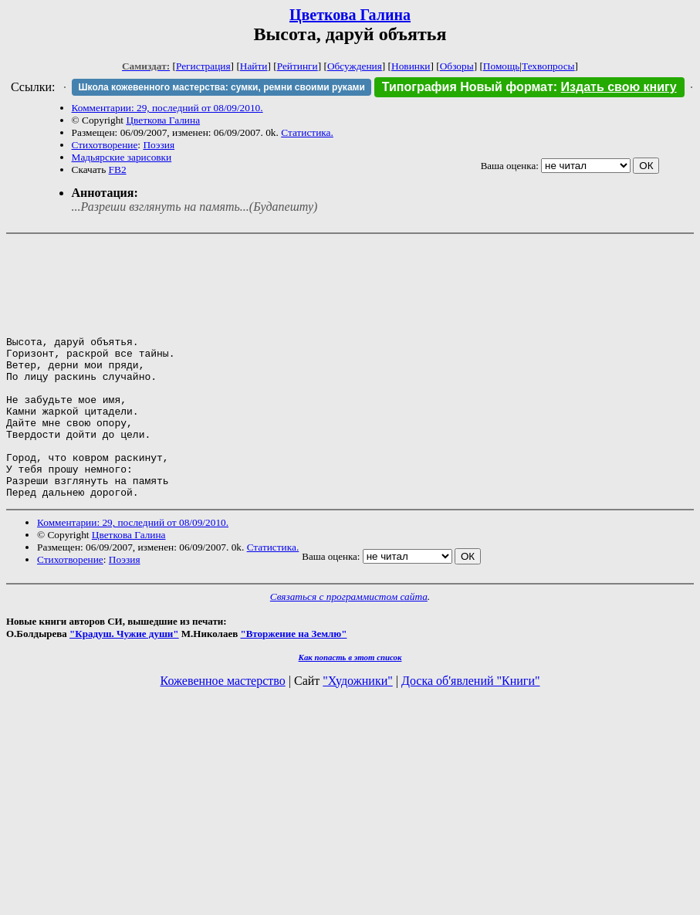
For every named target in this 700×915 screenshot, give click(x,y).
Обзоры (457, 66)
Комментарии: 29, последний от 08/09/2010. (167, 108)
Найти (254, 66)
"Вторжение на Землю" (293, 684)
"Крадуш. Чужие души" (124, 684)
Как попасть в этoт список (350, 708)
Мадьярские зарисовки (122, 157)
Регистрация (203, 66)
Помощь (501, 66)
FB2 (118, 169)
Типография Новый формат (467, 86)
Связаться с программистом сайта (349, 647)
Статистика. (307, 132)
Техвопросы (548, 66)
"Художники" (357, 731)
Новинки (410, 66)
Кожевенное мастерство (223, 731)
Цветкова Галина (350, 14)
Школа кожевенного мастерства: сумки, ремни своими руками (221, 87)
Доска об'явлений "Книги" (470, 731)
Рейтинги (297, 66)
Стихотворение (105, 145)
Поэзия (158, 145)
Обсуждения (354, 66)
